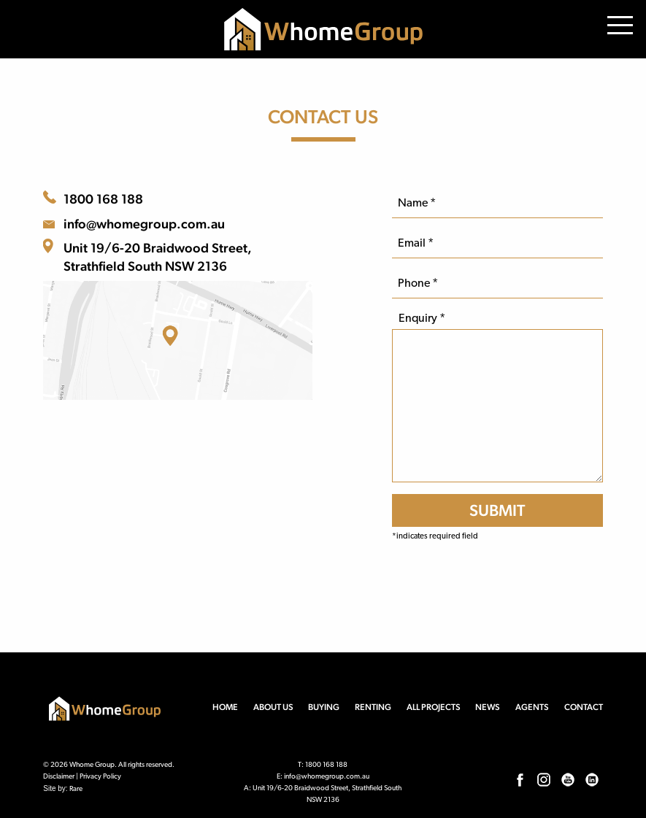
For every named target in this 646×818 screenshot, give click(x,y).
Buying (323, 707)
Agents (532, 707)
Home (225, 707)
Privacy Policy (100, 777)
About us (273, 707)
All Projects (434, 707)
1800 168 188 (103, 199)
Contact (583, 707)
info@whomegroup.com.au (144, 223)
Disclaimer (58, 777)
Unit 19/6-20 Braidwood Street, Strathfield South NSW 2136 (158, 257)
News (487, 707)
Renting (373, 707)
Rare (75, 789)
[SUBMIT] (497, 510)
